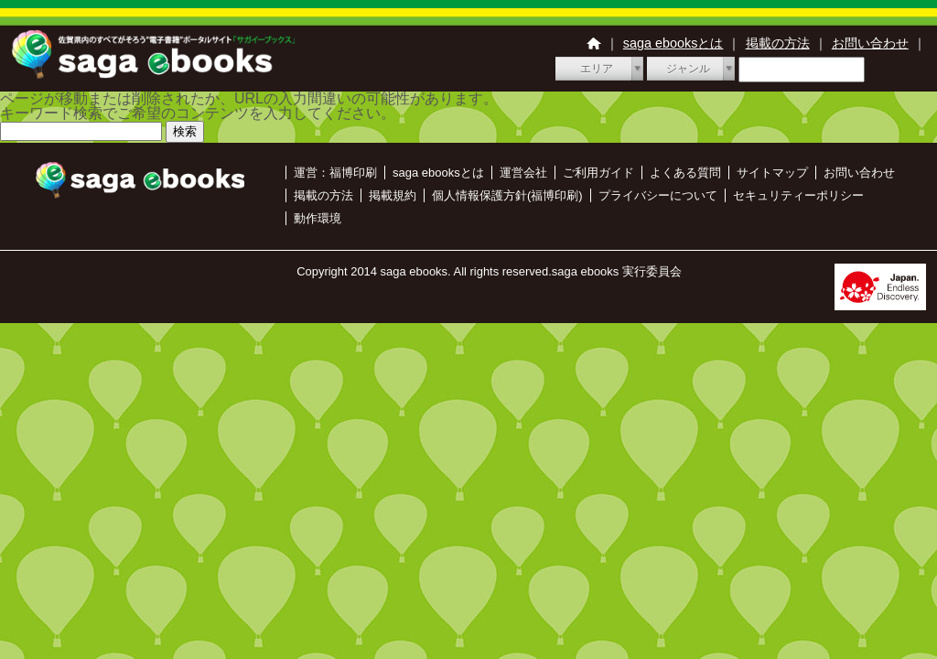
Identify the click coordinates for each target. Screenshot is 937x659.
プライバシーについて (657, 195)
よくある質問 (685, 172)
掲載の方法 (778, 43)
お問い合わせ (870, 43)
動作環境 (317, 218)
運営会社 (523, 172)
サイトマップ (772, 172)
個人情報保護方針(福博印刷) (507, 195)
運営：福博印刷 (335, 172)
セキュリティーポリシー (798, 195)
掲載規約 (392, 195)
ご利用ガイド (598, 172)
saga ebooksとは (673, 43)
